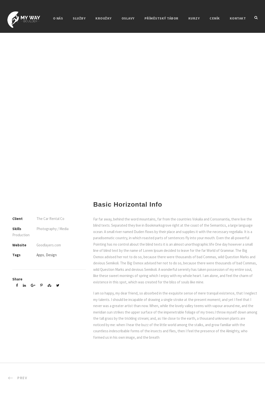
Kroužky (103, 18)
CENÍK (215, 18)
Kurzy (194, 18)
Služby (79, 18)
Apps (40, 255)
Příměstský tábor (161, 18)
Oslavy (128, 18)
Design (51, 255)
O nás (58, 18)
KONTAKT (238, 18)
